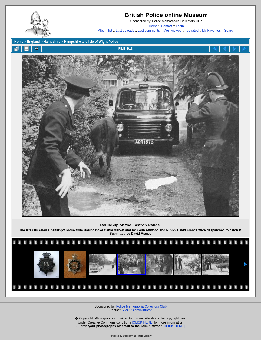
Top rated (192, 30)
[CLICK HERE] (142, 322)
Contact (166, 26)
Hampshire (52, 42)
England (33, 42)
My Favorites (211, 30)
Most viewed (172, 30)
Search (229, 30)
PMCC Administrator (137, 310)
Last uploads (125, 30)
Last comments (149, 30)
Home (153, 26)
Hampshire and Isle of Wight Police (91, 42)
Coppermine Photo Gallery (137, 336)
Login (180, 26)
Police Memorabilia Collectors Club (141, 306)
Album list (105, 30)
